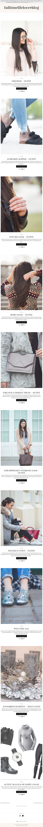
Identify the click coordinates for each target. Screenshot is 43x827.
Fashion (21, 78)
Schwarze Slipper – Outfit (21, 159)
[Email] (23, 816)
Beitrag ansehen (21, 88)
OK (36, 2)
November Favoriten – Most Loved (21, 706)
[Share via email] (22, 91)
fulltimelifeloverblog (21, 7)
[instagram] (20, 816)
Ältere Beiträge (38, 802)
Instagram (21, 821)
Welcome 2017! (21, 628)
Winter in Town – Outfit (21, 550)
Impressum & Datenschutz (21, 806)
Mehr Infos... (31, 2)
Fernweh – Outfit (21, 81)
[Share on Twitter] (24, 91)
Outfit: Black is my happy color (21, 784)
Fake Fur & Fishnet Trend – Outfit (21, 392)
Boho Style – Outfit (22, 314)
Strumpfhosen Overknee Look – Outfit (21, 471)
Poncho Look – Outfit (21, 237)
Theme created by (21, 825)
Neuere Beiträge (5, 802)
